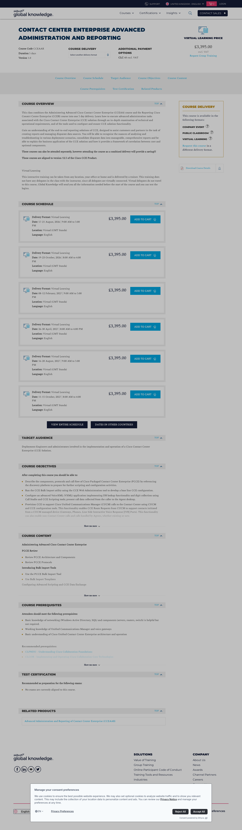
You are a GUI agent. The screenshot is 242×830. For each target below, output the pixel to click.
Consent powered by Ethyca (193, 818)
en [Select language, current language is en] (39, 811)
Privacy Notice (168, 799)
